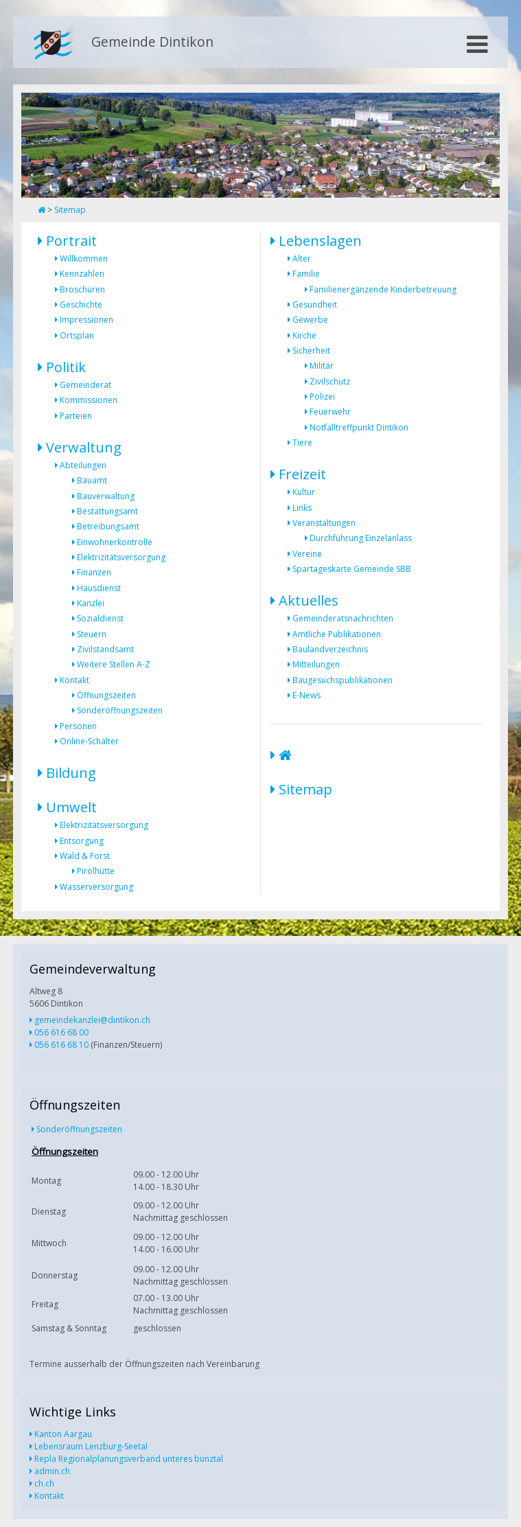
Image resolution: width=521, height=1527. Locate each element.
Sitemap (70, 210)
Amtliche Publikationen (336, 634)
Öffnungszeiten (106, 695)
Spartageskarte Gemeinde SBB (351, 569)
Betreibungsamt (108, 526)
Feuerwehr (330, 411)
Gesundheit (314, 304)
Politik (66, 367)
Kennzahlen (82, 273)
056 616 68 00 (61, 1032)
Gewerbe (310, 319)
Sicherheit (311, 350)
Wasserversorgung (96, 887)
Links (302, 508)
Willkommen (84, 258)
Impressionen (86, 319)
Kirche (304, 335)
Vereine (307, 554)
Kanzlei (90, 603)
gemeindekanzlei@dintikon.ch (92, 1020)
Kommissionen (88, 400)
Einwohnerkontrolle (114, 542)
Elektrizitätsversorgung (121, 557)
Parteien (76, 416)
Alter (301, 258)
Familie (306, 273)
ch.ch (44, 1483)
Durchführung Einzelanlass (361, 538)
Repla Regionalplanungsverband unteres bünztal (128, 1459)
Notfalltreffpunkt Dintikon (359, 427)
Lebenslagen (320, 240)
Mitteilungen (316, 664)
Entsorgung (82, 841)
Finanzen (94, 572)
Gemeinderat (85, 385)
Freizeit (302, 474)
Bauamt (92, 480)
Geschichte (81, 304)
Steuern (91, 634)
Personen (78, 726)
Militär (322, 365)
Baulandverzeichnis (330, 649)
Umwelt (71, 807)
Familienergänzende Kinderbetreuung (383, 289)
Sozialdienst (100, 618)
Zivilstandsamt (105, 649)
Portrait (71, 240)
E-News (306, 695)
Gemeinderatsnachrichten (342, 618)
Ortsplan (77, 335)
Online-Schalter (89, 741)
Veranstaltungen (324, 523)
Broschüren (82, 289)
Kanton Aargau (63, 1434)
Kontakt (74, 680)
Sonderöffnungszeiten (120, 710)
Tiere (302, 442)
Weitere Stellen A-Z (113, 664)
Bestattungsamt (107, 511)
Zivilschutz (330, 381)
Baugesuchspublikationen (342, 680)
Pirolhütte (96, 871)
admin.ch (52, 1471)
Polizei (322, 396)
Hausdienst (99, 588)
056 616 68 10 (61, 1044)
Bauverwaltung (106, 496)
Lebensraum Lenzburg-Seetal (91, 1446)
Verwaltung (83, 447)
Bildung (71, 773)
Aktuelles (308, 600)
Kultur (303, 492)
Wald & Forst (85, 856)
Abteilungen (83, 465)
